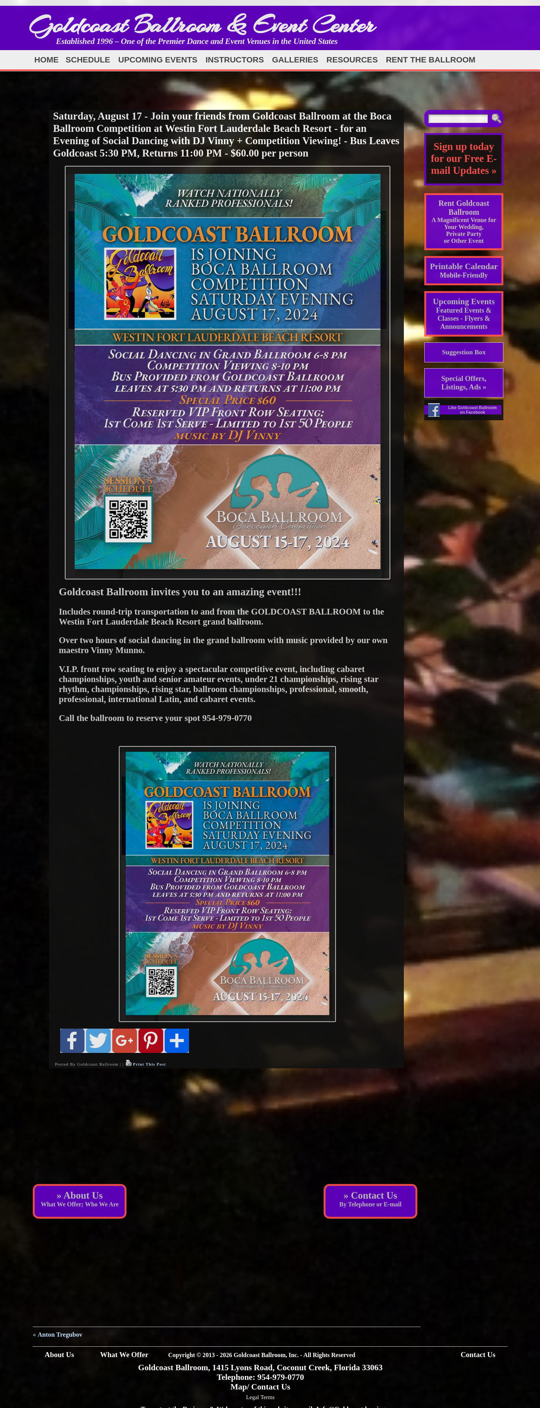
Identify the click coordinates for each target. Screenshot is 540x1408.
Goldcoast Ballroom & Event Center (202, 25)
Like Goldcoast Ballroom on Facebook (472, 409)
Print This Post (149, 1064)
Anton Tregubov (60, 1334)
